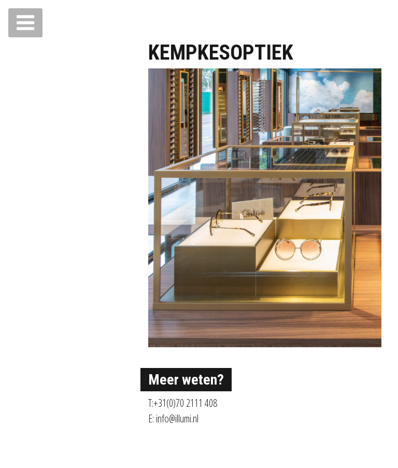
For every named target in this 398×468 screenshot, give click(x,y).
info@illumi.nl (177, 419)
